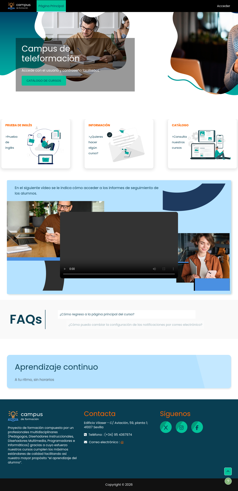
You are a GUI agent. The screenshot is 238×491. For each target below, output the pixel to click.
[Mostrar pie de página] (228, 481)
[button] (228, 471)
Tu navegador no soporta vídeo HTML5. (119, 245)
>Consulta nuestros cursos (179, 142)
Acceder (223, 6)
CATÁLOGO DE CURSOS (44, 80)
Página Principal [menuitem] (51, 6)
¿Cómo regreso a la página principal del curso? (112, 315)
